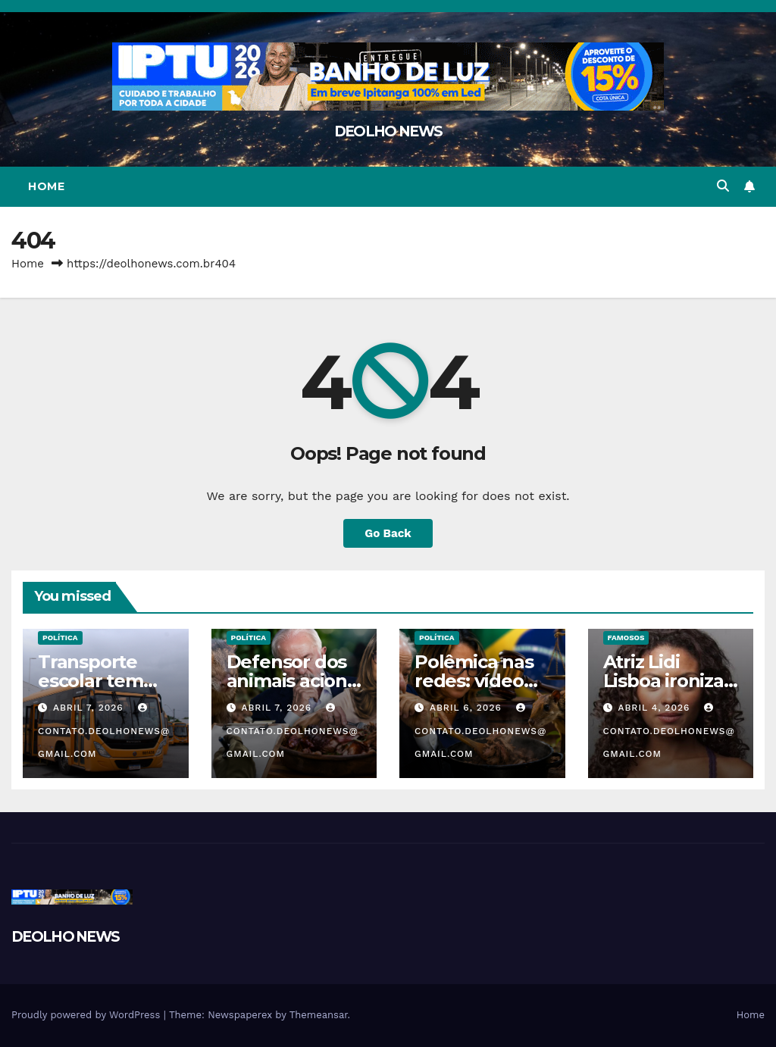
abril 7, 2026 (90, 707)
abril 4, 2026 (655, 707)
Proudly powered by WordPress (87, 1014)
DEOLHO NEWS (388, 131)
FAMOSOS (626, 637)
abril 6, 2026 (467, 707)
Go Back (388, 533)
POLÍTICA (60, 637)
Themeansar (318, 1014)
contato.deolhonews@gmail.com (104, 731)
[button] (723, 186)
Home (46, 186)
